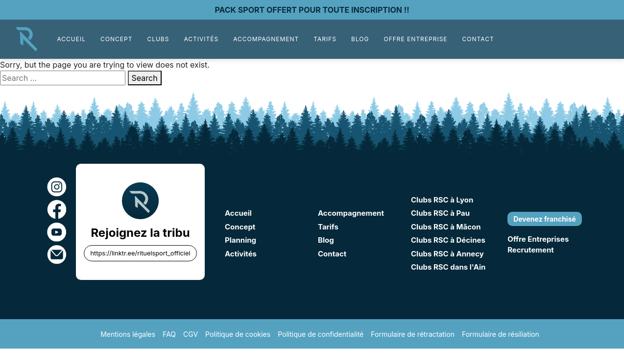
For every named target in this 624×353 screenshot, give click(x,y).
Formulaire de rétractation (413, 334)
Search (145, 78)
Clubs (158, 39)
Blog (360, 39)
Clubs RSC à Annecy (447, 253)
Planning (240, 240)
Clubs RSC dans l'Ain (448, 267)
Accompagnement (266, 39)
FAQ (169, 334)
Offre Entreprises (538, 239)
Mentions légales (127, 334)
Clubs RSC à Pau (440, 213)
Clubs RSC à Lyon (442, 199)
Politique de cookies (237, 334)
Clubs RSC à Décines (448, 240)
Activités (201, 39)
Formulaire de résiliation (500, 334)
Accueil (71, 39)
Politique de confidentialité (320, 334)
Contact (478, 39)
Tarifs (324, 39)
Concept (116, 39)
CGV (190, 334)
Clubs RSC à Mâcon (446, 226)
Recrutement (530, 249)
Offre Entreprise (415, 39)
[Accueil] (26, 38)
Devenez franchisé (544, 219)
